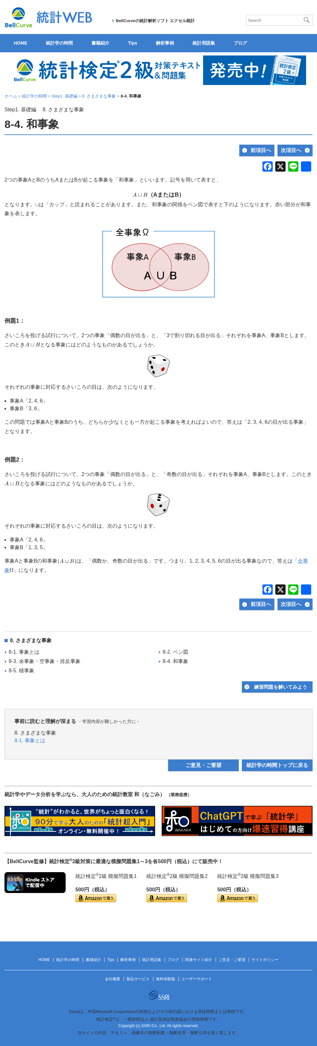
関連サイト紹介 (198, 959)
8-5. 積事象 (21, 670)
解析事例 (165, 43)
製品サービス (138, 979)
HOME (20, 43)
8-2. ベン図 (175, 652)
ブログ (240, 43)
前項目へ (261, 150)
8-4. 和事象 (175, 661)
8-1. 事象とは (24, 652)
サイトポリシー (265, 959)
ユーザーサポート (196, 979)
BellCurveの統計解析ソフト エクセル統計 (155, 20)
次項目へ (291, 150)
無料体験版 (165, 979)
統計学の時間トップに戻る (277, 765)
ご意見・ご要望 (203, 765)
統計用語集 (204, 43)
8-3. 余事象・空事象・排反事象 (45, 661)
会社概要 (112, 979)
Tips (132, 43)
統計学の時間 (59, 43)
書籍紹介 (100, 43)
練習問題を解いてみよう (280, 687)
